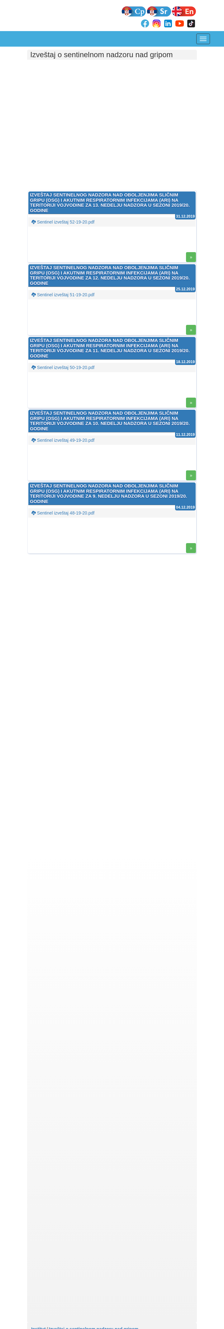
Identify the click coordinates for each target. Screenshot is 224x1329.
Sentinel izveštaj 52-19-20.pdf (62, 221)
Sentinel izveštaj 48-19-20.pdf (62, 512)
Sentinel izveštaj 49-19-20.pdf (62, 440)
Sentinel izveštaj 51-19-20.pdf (62, 294)
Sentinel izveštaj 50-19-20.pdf (62, 367)
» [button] (191, 257)
